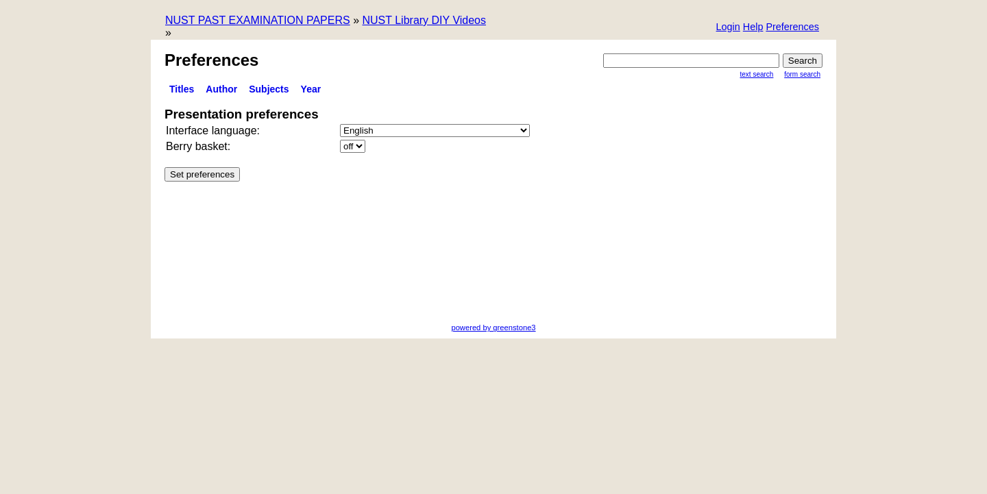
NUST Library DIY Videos (424, 20)
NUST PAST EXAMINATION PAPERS (257, 20)
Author (221, 89)
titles (181, 89)
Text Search (757, 74)
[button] (792, 27)
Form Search (802, 74)
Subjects (269, 89)
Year (311, 89)
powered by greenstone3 (493, 327)
